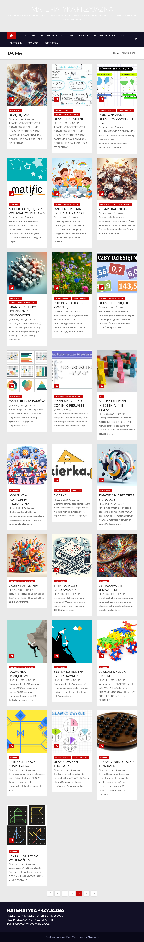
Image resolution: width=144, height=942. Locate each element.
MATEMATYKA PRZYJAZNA (72, 9)
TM (33, 35)
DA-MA (22, 35)
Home (116, 53)
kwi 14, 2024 (18, 319)
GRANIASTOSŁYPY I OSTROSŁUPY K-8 (22, 302)
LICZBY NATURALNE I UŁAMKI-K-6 (66, 114)
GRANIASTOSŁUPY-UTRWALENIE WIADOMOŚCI (23, 311)
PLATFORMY (16, 43)
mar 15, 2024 (108, 414)
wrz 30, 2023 (63, 594)
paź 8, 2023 (17, 590)
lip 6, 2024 (107, 213)
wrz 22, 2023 (108, 770)
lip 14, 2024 (18, 119)
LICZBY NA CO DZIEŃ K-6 (63, 110)
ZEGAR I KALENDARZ (114, 209)
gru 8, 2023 (17, 508)
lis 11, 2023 (107, 504)
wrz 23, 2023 (18, 770)
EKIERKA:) (61, 495)
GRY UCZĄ (33, 43)
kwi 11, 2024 (63, 311)
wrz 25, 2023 (108, 594)
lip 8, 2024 (62, 217)
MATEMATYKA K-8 (104, 35)
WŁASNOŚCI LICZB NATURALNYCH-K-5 (68, 397)
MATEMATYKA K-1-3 (51, 35)
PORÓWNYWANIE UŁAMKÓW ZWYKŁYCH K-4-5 (116, 119)
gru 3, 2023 (62, 500)
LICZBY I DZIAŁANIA (23, 585)
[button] (136, 39)
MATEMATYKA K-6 (78, 35)
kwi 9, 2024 (62, 410)
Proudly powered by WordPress (58, 937)
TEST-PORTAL (51, 43)
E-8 (122, 35)
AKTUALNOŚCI (15, 110)
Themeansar (93, 937)
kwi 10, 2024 (18, 405)
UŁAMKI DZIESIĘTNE (69, 119)
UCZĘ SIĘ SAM (19, 115)
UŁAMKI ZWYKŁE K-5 (125, 110)
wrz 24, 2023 (18, 680)
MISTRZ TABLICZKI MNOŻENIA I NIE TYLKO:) (112, 405)
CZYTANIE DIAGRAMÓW (27, 401)
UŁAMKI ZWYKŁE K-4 (107, 110)
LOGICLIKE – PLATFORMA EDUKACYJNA (19, 499)
